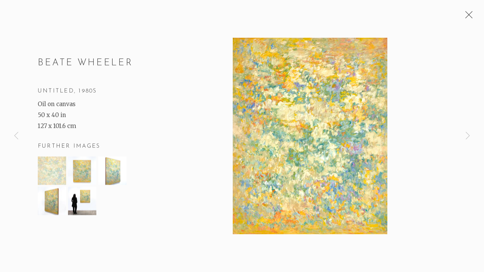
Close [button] (467, 17)
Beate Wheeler (85, 63)
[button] (52, 171)
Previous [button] (16, 136)
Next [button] (468, 136)
